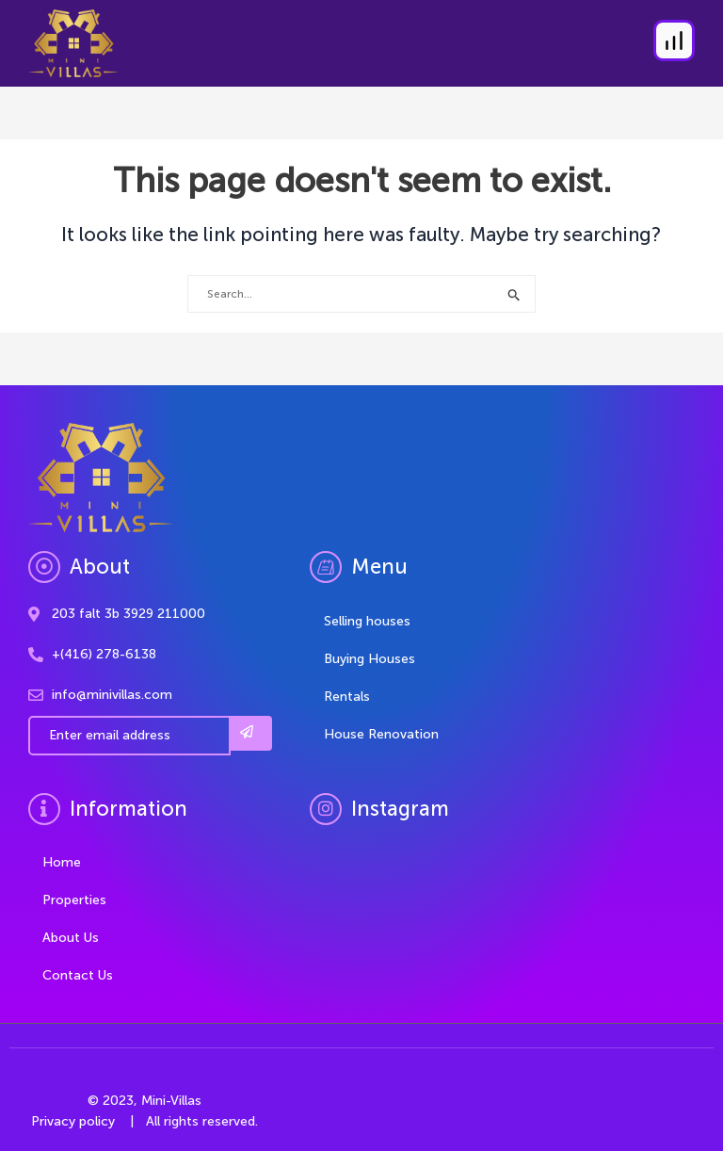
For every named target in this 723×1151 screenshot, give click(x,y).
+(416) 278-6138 (104, 654)
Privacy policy (73, 1121)
